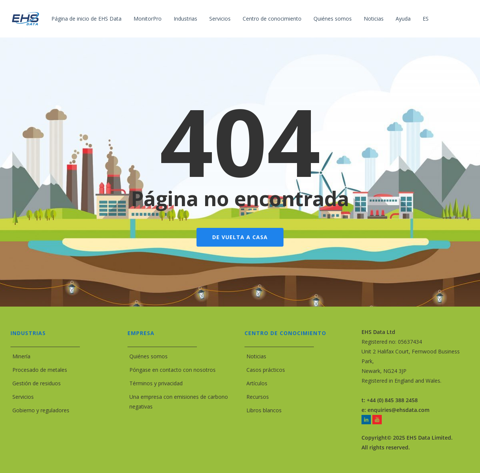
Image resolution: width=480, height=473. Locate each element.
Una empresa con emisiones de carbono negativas (178, 401)
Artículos (256, 383)
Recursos (257, 396)
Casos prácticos (265, 369)
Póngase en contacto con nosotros (172, 369)
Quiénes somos (148, 356)
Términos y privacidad (156, 383)
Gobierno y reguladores (40, 410)
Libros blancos (264, 410)
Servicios (23, 396)
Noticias (256, 356)
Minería (21, 356)
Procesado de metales (39, 369)
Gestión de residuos (36, 383)
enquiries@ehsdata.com (398, 409)
